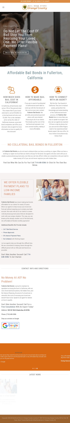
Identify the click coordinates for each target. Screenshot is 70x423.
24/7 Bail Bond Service (10, 229)
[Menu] (3, 7)
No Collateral (7, 239)
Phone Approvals (8, 232)
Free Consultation (8, 307)
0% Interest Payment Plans (12, 236)
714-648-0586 (40, 163)
